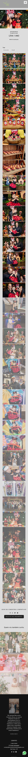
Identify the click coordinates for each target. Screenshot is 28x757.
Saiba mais (14, 733)
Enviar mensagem (14, 745)
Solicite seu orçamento (14, 616)
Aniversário (6, 50)
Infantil (13, 50)
